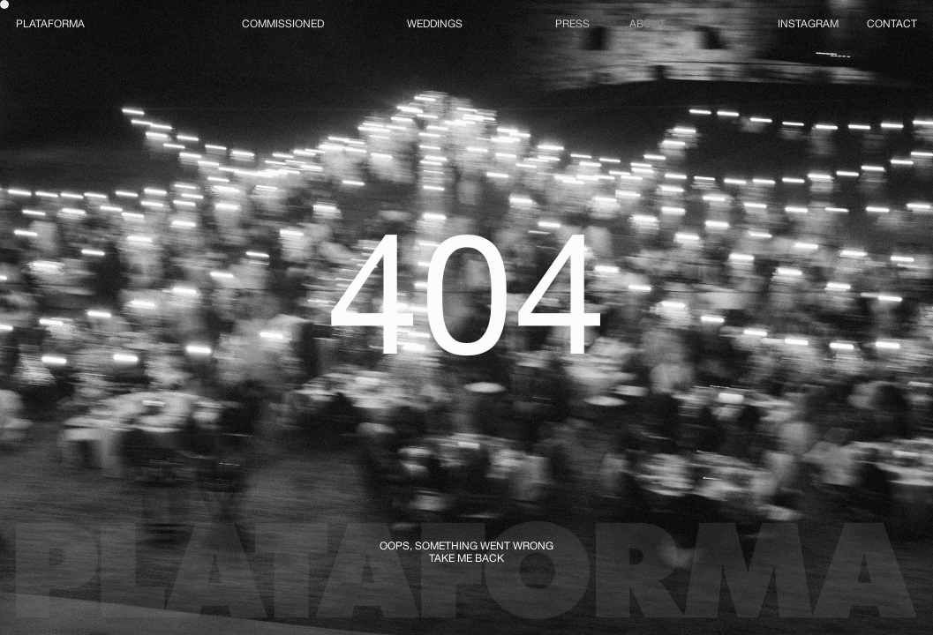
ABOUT (647, 24)
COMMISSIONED (283, 24)
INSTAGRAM (808, 24)
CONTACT (892, 24)
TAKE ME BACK (466, 558)
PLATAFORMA (50, 24)
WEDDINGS (435, 24)
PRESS (572, 24)
